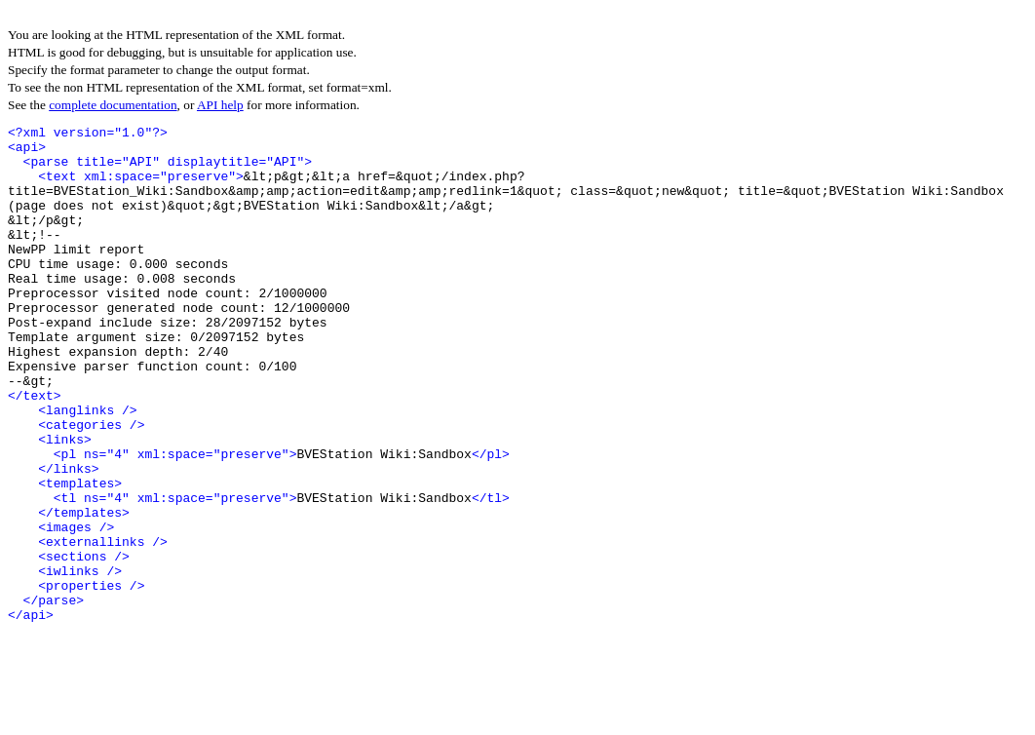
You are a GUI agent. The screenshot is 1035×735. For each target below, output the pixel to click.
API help (220, 104)
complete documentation (112, 104)
